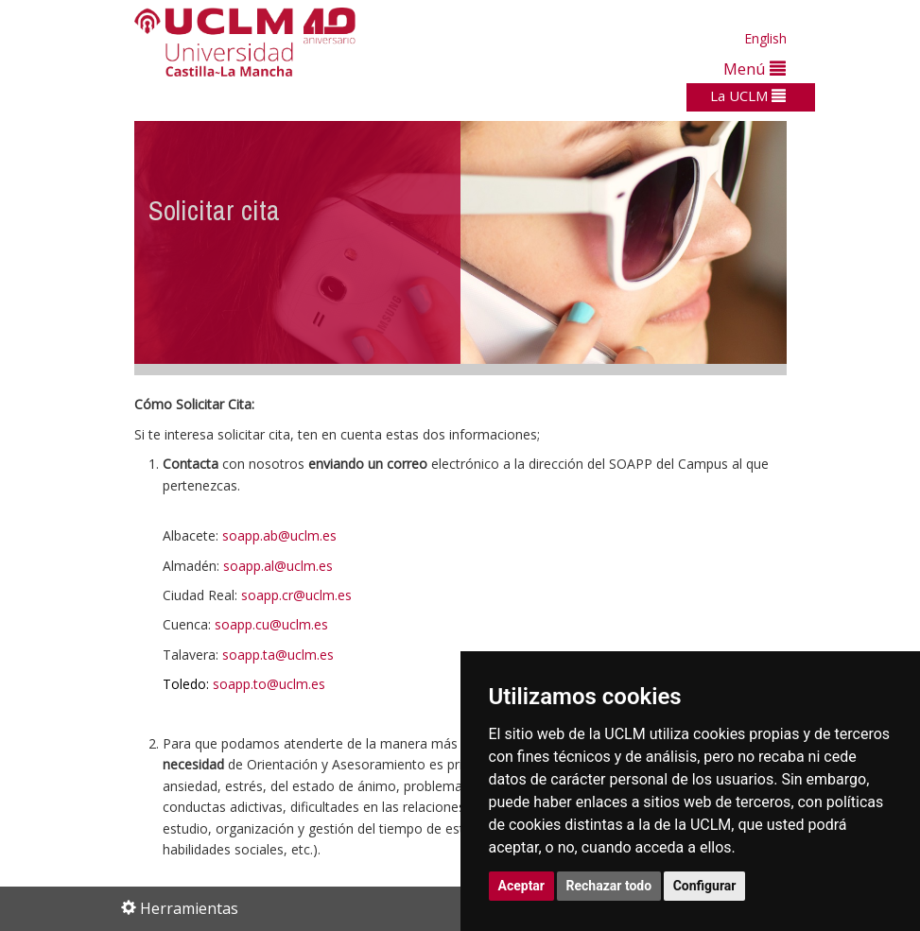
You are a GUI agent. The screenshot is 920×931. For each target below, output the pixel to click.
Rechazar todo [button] (609, 885)
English (765, 38)
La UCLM (748, 95)
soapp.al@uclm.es (278, 566)
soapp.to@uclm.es (269, 684)
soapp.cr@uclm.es (296, 595)
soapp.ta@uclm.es (278, 655)
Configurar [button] (705, 885)
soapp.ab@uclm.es (279, 535)
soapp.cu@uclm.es (271, 624)
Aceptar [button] (522, 885)
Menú (754, 68)
